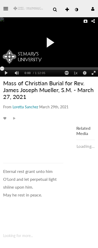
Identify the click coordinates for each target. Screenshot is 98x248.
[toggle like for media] (5, 118)
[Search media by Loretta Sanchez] (25, 107)
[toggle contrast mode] (76, 9)
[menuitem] (54, 9)
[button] (7, 8)
